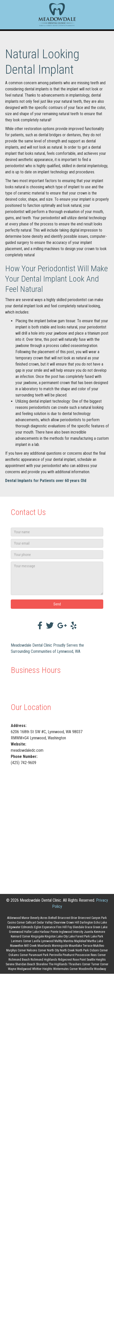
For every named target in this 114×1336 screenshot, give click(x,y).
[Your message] (57, 578)
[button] (57, 604)
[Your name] (57, 532)
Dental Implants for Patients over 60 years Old (45, 480)
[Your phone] (57, 554)
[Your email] (57, 543)
